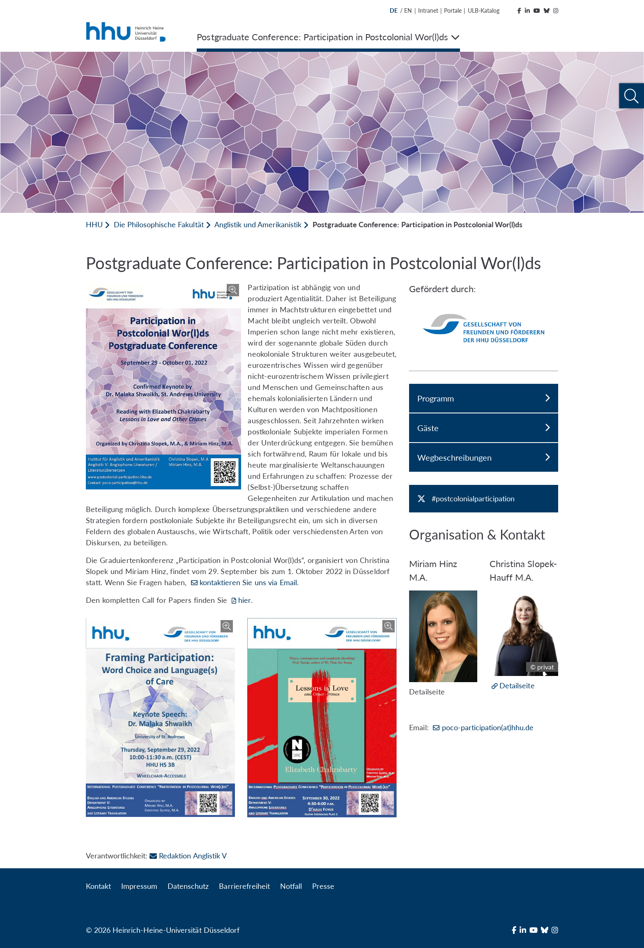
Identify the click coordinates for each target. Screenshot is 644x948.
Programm (483, 398)
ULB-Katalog (483, 10)
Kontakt (98, 885)
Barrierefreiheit (244, 885)
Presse (323, 885)
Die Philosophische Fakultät (158, 224)
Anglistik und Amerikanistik (257, 224)
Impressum (139, 885)
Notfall (291, 885)
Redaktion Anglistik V (188, 855)
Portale (453, 10)
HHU (94, 224)
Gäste (483, 428)
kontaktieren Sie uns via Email (248, 582)
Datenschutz (188, 885)
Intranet (428, 10)
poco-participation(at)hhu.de (488, 727)
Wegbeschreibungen (483, 457)
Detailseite (516, 685)
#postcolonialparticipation (473, 498)
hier (244, 599)
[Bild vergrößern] (163, 385)
